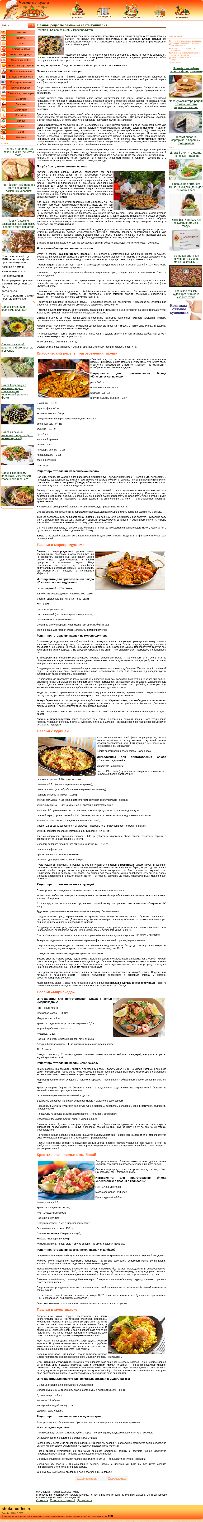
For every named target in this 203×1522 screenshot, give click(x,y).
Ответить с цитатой (62, 1500)
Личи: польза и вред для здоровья (182, 58)
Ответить (42, 1500)
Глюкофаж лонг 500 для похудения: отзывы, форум (186, 222)
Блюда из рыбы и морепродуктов (71, 29)
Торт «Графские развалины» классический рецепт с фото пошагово (19, 223)
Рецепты (43, 29)
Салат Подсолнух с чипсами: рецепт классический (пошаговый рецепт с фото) (15, 391)
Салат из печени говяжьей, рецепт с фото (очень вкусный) (17, 435)
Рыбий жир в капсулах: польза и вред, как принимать (185, 54)
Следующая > (117, 1478)
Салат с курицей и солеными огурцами (14, 308)
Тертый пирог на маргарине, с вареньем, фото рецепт (186, 140)
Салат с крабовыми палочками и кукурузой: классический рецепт (16, 476)
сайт (110, 1515)
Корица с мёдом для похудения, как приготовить (185, 44)
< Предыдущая (87, 1478)
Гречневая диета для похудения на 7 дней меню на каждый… (186, 258)
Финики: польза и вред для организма (183, 49)
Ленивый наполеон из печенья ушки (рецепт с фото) (18, 152)
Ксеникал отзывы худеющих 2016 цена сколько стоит (186, 294)
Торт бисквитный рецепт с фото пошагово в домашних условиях (18, 187)
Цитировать (84, 1500)
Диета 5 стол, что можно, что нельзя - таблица (186, 154)
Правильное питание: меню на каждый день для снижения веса (186, 187)
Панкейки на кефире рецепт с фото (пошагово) (186, 70)
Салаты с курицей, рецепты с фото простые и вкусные (17, 347)
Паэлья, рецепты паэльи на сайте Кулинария (72, 25)
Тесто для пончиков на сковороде (186, 41)
